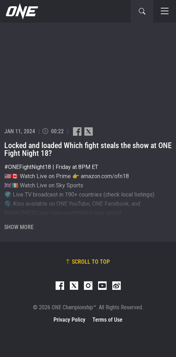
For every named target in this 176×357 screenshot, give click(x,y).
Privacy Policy (69, 319)
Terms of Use (107, 319)
